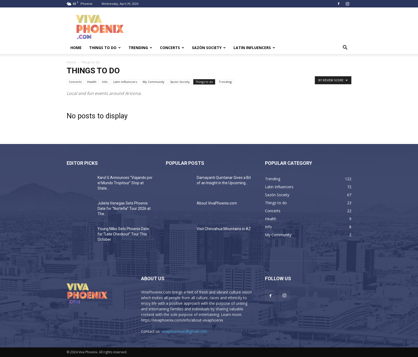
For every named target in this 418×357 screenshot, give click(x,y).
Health (92, 82)
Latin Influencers (254, 47)
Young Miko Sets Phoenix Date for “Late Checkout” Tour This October (123, 234)
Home (76, 47)
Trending (140, 47)
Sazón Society (209, 47)
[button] (345, 48)
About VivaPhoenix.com (217, 203)
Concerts (172, 47)
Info (105, 82)
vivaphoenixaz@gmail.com (184, 331)
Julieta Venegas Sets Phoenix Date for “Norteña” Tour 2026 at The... (124, 208)
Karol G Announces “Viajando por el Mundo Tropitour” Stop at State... (125, 182)
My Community (153, 82)
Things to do (105, 47)
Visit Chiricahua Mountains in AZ (224, 229)
